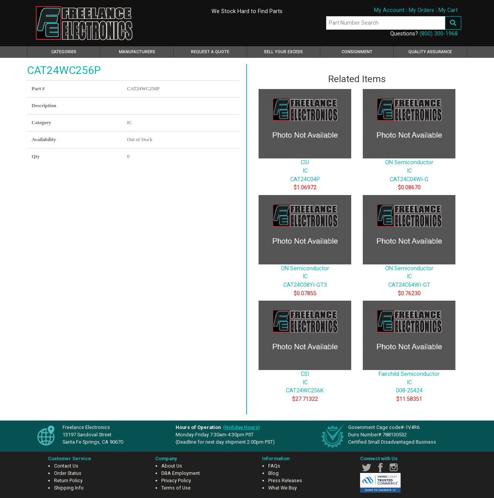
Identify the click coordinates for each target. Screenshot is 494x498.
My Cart (448, 10)
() (241, 427)
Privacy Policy (176, 480)
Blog (273, 473)
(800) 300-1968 (439, 33)
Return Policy (68, 480)
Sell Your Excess (283, 51)
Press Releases (285, 480)
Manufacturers (137, 51)
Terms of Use (176, 488)
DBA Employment (180, 473)
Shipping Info (69, 488)
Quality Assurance (430, 51)
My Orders (421, 10)
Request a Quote (210, 51)
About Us (171, 466)
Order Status (67, 473)
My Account (389, 10)
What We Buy (282, 488)
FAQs (274, 466)
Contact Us (66, 466)
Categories (74, 50)
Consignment (357, 51)
